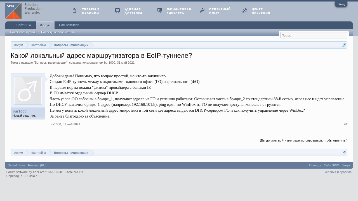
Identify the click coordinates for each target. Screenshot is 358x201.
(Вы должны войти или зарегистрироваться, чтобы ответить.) (304, 140)
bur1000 (109, 62)
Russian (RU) (37, 165)
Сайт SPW (24, 25)
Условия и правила (338, 172)
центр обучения (261, 11)
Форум (45, 25)
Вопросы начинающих (50, 62)
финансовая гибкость (179, 11)
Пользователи (69, 25)
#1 (345, 124)
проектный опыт (220, 11)
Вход (341, 4)
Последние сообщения (57, 32)
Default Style (16, 165)
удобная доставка (133, 11)
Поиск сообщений (23, 32)
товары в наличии (91, 11)
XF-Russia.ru (29, 176)
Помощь (315, 165)
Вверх (346, 165)
